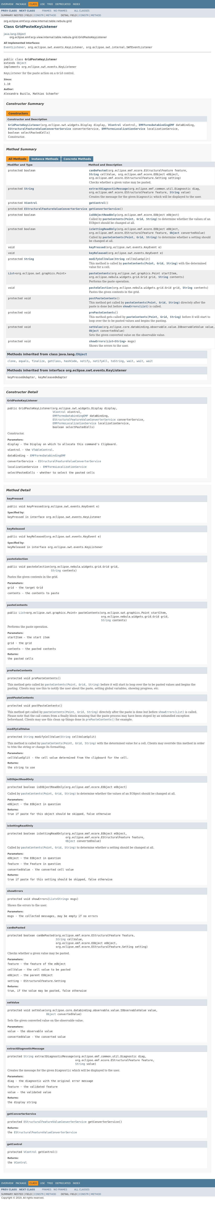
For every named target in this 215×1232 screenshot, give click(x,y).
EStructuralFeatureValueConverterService (39, 128)
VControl (114, 125)
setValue (95, 326)
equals (24, 361)
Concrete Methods (77, 158)
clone (11, 361)
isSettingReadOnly (102, 229)
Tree (50, 4)
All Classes (81, 10)
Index (76, 4)
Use (42, 4)
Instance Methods (44, 158)
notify (85, 361)
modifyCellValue (101, 258)
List (11, 273)
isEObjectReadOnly (102, 214)
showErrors (97, 341)
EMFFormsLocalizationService (123, 128)
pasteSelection (100, 287)
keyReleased (98, 253)
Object (21, 62)
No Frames (60, 10)
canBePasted (98, 170)
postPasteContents (102, 298)
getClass (54, 361)
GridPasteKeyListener (24, 125)
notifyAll (100, 361)
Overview (7, 4)
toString (117, 361)
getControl (97, 202)
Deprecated (63, 4)
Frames (47, 10)
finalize (38, 361)
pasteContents (99, 273)
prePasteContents (102, 312)
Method (51, 15)
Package (21, 4)
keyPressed (97, 247)
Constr (39, 15)
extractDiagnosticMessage (108, 188)
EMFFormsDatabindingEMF (156, 125)
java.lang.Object (15, 34)
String (94, 174)
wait (130, 361)
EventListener (14, 47)
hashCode (70, 361)
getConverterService (104, 208)
